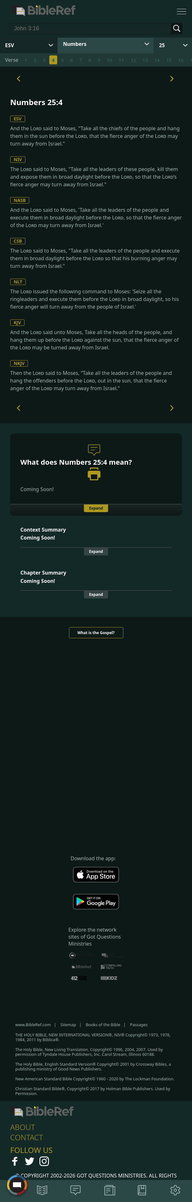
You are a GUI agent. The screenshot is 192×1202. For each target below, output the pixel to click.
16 (180, 60)
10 (109, 60)
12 (133, 60)
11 (121, 60)
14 (157, 60)
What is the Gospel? (95, 632)
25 (162, 45)
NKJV (19, 363)
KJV (17, 322)
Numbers (74, 43)
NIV (18, 159)
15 (168, 60)
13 (145, 60)
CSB (18, 241)
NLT (18, 282)
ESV (18, 119)
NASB (20, 200)
